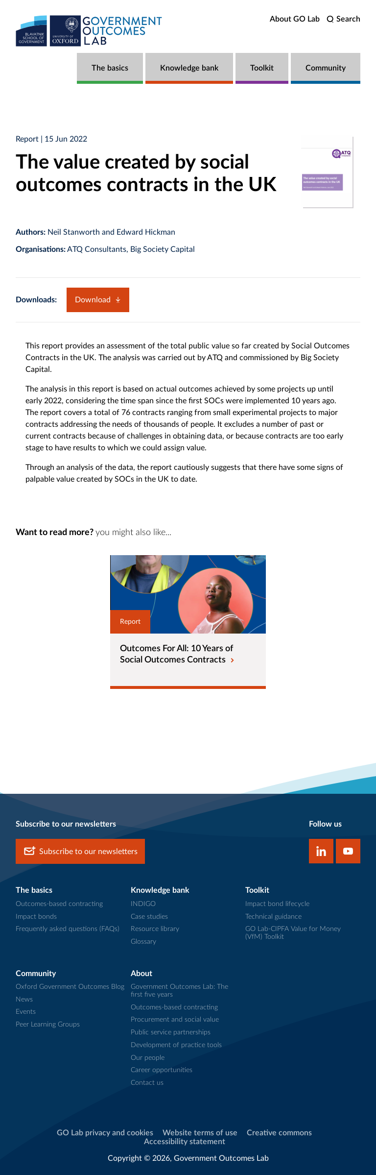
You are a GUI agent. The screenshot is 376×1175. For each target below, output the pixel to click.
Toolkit (262, 68)
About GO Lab (295, 19)
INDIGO (143, 904)
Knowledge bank (189, 68)
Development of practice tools (176, 1045)
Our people (147, 1057)
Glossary (143, 941)
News (24, 999)
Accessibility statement (184, 1142)
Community (326, 68)
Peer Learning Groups (48, 1024)
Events (26, 1011)
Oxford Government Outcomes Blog (70, 986)
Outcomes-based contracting (59, 904)
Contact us (147, 1082)
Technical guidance (273, 916)
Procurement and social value (175, 1019)
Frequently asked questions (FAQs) (67, 929)
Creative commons (279, 1133)
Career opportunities (161, 1070)
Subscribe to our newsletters (80, 851)
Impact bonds (36, 916)
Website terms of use (200, 1133)
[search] (343, 19)
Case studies (149, 916)
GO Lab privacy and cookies (105, 1133)
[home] (89, 31)
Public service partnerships (171, 1032)
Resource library (155, 929)
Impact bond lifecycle (277, 904)
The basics (110, 68)
